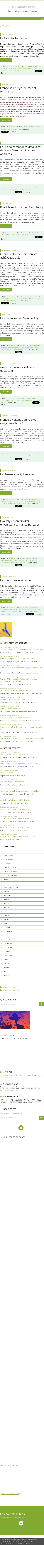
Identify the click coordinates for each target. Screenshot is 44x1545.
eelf (7, 455)
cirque (3, 300)
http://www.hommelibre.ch (10, 1494)
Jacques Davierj (6, 649)
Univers (6, 975)
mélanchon (5, 349)
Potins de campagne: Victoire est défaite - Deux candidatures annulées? (20, 150)
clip (32, 188)
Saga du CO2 (8, 955)
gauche (12, 611)
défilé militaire (11, 560)
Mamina (6, 919)
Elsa (5, 884)
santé (15, 129)
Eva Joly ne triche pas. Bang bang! (21, 207)
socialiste (24, 455)
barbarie (36, 68)
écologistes (4, 501)
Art (5, 852)
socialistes (37, 499)
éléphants (30, 499)
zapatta (39, 298)
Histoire (6, 903)
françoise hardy (25, 127)
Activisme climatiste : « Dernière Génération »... (18, 837)
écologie (18, 455)
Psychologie (8, 943)
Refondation (8, 947)
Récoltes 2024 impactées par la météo (15, 809)
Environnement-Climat (11, 887)
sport (5, 971)
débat (8, 562)
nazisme (3, 71)
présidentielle (30, 186)
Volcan (6, 979)
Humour (6, 907)
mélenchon (13, 188)
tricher (23, 234)
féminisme (34, 127)
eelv (27, 232)
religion (14, 68)
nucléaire (21, 457)
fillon (18, 560)
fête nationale (16, 562)
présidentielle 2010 (34, 609)
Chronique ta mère (10, 875)
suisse (3, 402)
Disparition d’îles (21, 690)
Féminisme (7, 895)
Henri (2, 659)
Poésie (6, 935)
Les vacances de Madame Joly (19, 318)
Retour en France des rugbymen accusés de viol (19, 764)
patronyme (26, 188)
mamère (35, 501)
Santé (6, 959)
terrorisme (28, 66)
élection (23, 186)
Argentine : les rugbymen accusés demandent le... (19, 791)
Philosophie (8, 931)
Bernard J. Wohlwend (8, 679)
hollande (12, 349)
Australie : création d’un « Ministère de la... (16, 800)
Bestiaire (7, 864)
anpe (30, 298)
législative (14, 457)
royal (27, 560)
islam (3, 68)
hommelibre (5, 699)
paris (40, 66)
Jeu (5, 911)
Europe (6, 891)
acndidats (4, 298)
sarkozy (20, 188)
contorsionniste (11, 300)
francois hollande (26, 453)
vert (21, 398)
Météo (6, 923)
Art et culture (8, 856)
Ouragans (7, 927)
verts (36, 296)
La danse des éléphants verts (18, 474)
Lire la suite (6, 60)
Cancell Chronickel (10, 868)
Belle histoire (8, 860)
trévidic (30, 68)
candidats (10, 190)
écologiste (4, 237)
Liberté (6, 915)
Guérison (7, 899)
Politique (7, 939)
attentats (35, 66)
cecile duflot (8, 129)
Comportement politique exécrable (29, 649)
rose (25, 499)
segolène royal (33, 611)
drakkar (28, 558)
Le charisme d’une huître (15, 580)
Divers (6, 879)
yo (39, 400)
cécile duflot (30, 234)
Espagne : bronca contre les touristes (14, 827)
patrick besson (32, 400)
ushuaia (18, 609)
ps (28, 455)
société (6, 967)
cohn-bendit (30, 607)
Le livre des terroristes (14, 38)
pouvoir (19, 68)
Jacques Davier (6, 690)
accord (34, 455)
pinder (34, 298)
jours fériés (36, 345)
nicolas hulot (28, 501)
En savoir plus (25, 1543)
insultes (4, 562)
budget (18, 234)
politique (25, 609)
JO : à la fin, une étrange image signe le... (16, 818)
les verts (23, 232)
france (13, 234)
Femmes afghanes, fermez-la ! (19, 718)
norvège (34, 558)
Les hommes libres (22, 7)
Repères (7, 951)
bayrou (18, 349)
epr (31, 455)
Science (6, 963)
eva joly (25, 68)
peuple (23, 349)
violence (8, 68)
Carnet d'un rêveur (10, 871)
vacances (29, 345)
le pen (23, 560)
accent (25, 400)
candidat (38, 232)
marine (15, 190)
